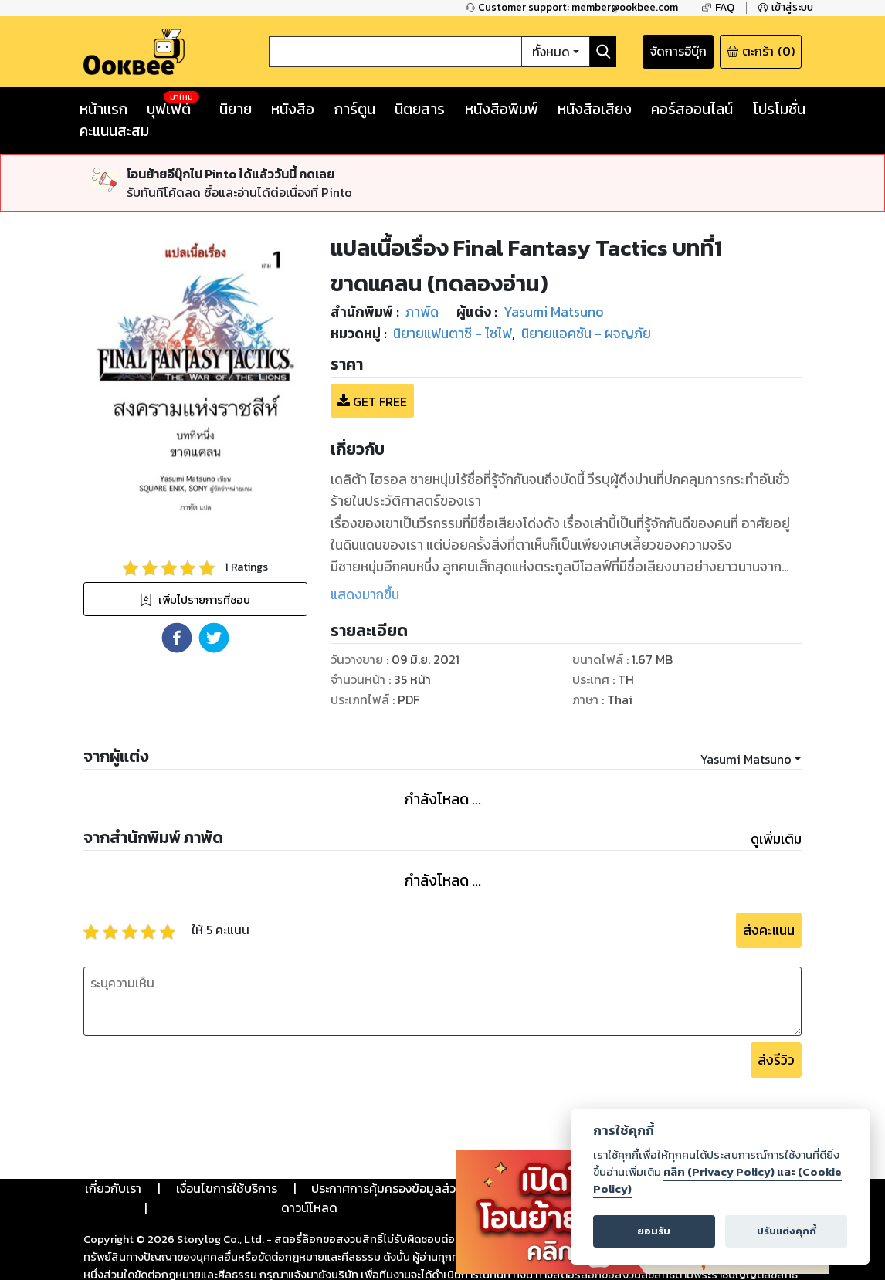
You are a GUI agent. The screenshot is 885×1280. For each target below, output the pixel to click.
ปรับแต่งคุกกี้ (786, 1231)
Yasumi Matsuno (746, 759)
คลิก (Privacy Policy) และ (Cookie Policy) (717, 1180)
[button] (176, 637)
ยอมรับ (653, 1231)
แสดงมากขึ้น (365, 594)
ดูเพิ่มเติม (776, 839)
